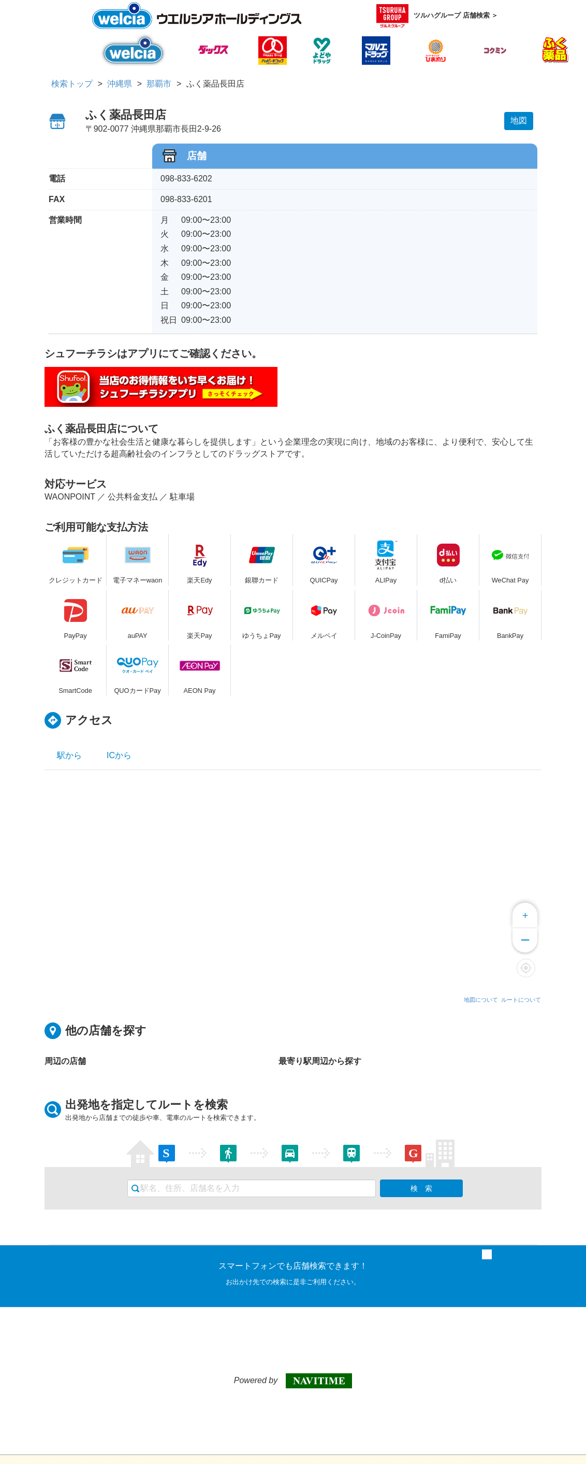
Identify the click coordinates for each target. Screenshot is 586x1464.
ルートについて (521, 1000)
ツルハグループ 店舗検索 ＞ (437, 15)
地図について (481, 1000)
